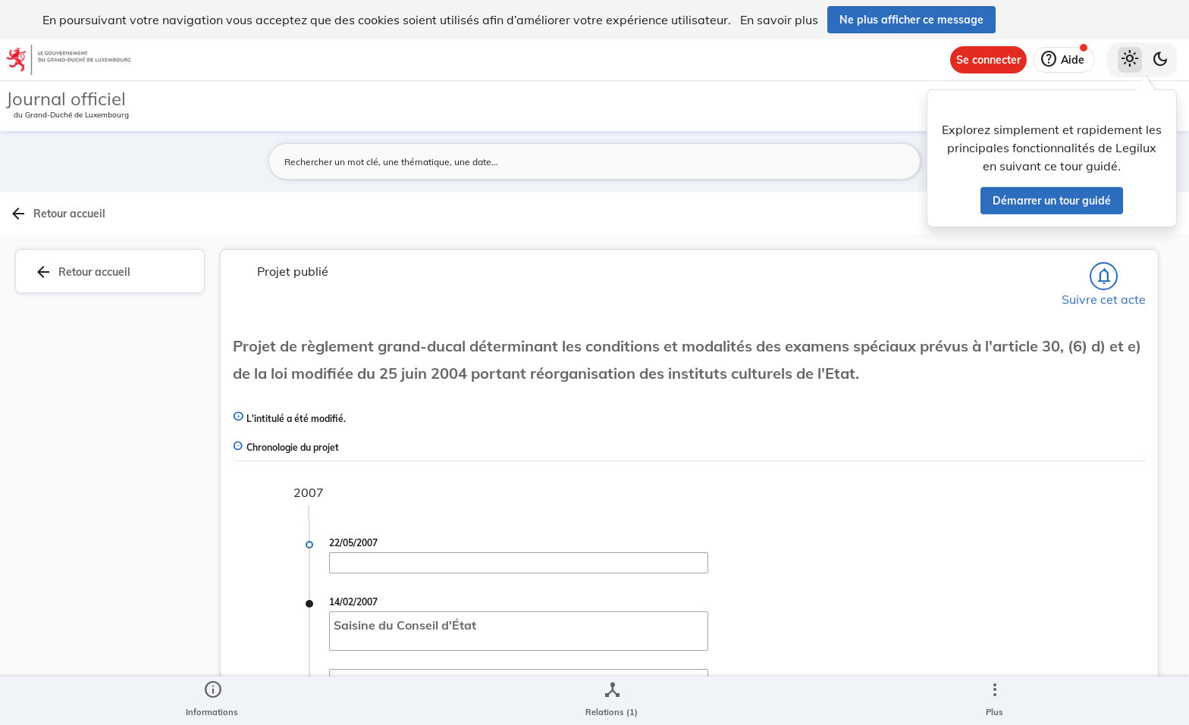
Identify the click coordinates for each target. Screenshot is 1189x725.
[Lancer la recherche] (857, 161)
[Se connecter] (988, 59)
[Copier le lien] (996, 486)
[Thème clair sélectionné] (1130, 60)
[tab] (1140, 246)
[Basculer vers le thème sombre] (1160, 60)
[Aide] (1064, 60)
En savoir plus (779, 19)
